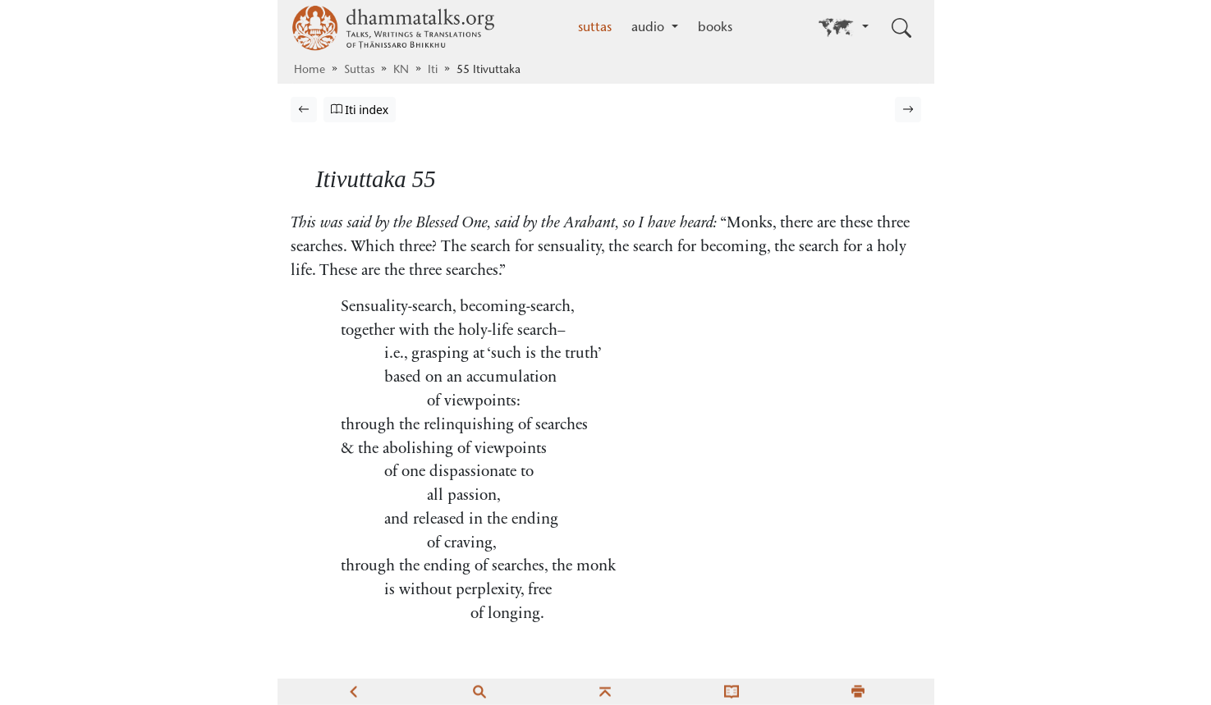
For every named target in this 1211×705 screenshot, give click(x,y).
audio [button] (649, 27)
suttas (595, 27)
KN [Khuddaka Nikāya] (401, 70)
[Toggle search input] (901, 27)
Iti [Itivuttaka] (433, 70)
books (715, 27)
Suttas (359, 70)
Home (309, 70)
